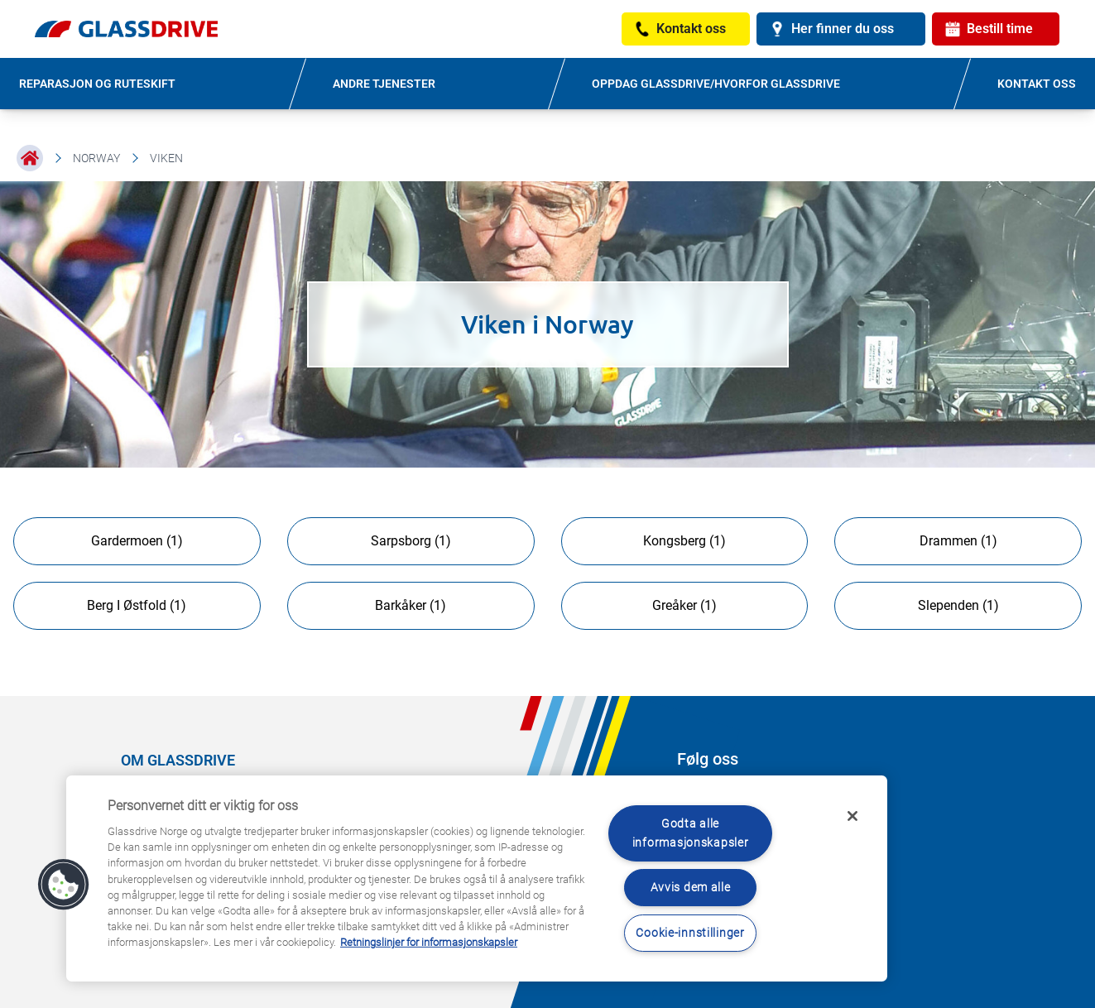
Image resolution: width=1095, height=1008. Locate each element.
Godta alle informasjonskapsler (690, 833)
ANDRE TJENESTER (384, 83)
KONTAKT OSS (1036, 83)
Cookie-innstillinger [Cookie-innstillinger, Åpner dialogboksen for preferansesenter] (690, 933)
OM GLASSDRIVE (178, 760)
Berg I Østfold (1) (136, 605)
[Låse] (852, 816)
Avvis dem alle (691, 888)
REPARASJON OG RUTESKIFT (97, 83)
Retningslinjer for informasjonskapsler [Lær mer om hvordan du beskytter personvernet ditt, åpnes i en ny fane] (428, 942)
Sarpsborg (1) (411, 541)
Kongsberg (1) (684, 541)
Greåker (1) (684, 605)
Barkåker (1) (410, 605)
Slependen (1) (958, 605)
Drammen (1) (958, 541)
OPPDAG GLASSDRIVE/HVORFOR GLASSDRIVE (716, 83)
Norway (96, 158)
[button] (63, 884)
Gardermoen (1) (137, 541)
